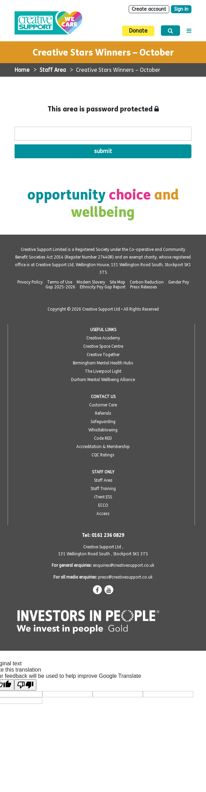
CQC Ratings (103, 455)
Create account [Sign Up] (149, 9)
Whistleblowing (103, 430)
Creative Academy (103, 338)
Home (22, 70)
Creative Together (103, 354)
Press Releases (143, 287)
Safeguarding (103, 421)
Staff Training (103, 488)
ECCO (103, 505)
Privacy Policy (30, 282)
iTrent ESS (103, 497)
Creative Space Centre (103, 346)
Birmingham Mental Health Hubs (103, 363)
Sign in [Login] (181, 9)
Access (103, 513)
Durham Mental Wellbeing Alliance (103, 379)
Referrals (103, 413)
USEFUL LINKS (103, 329)
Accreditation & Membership (103, 446)
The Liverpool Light (103, 371)
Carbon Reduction (147, 282)
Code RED (103, 438)
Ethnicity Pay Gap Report (103, 287)
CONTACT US (103, 396)
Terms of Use (59, 282)
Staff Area (53, 70)
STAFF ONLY (103, 472)
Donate (138, 30)
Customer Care (103, 405)
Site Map (117, 282)
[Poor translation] (25, 685)
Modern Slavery (91, 282)
